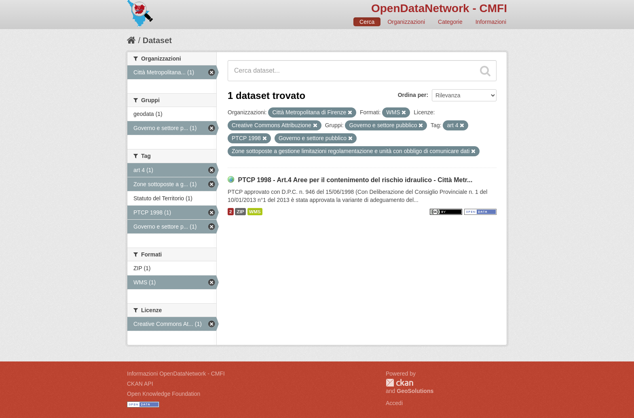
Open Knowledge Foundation (163, 394)
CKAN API (140, 383)
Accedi (394, 403)
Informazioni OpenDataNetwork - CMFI (176, 373)
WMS (255, 211)
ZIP (240, 211)
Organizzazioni (406, 22)
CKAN (399, 382)
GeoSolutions (415, 391)
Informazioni (491, 22)
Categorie (450, 22)
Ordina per (412, 95)
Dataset (157, 40)
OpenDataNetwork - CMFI (439, 8)
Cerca (366, 22)
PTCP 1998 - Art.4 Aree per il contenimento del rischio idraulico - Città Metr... (355, 179)
